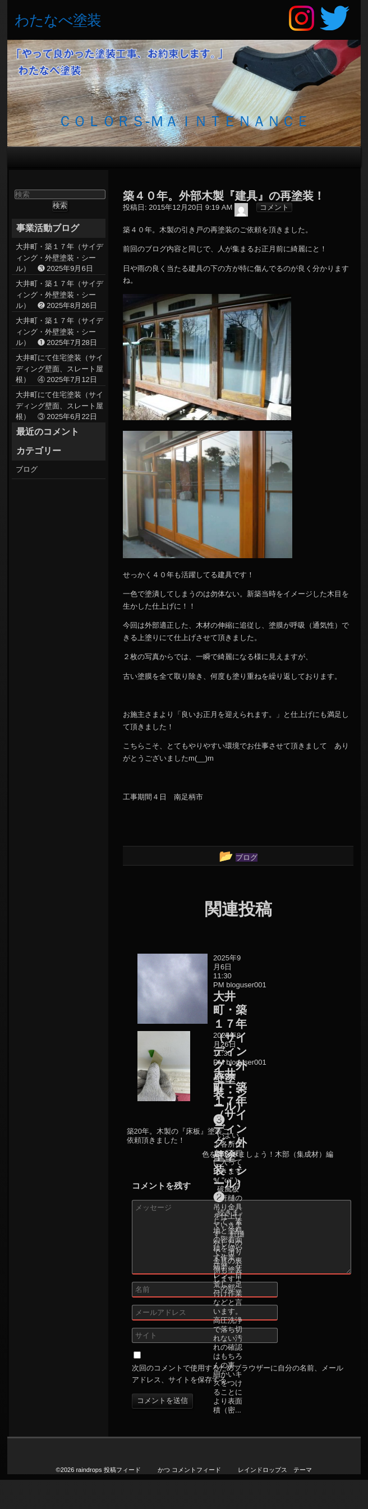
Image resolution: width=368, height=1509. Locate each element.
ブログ (27, 469)
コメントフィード (196, 1469)
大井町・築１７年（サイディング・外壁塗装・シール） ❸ (59, 257)
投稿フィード (122, 1469)
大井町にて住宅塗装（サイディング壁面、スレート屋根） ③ (59, 405)
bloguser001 (246, 985)
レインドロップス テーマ (275, 1469)
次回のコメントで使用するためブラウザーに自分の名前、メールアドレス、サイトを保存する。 (237, 1374)
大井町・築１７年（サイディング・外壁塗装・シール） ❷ (59, 294)
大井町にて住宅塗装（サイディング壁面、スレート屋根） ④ (59, 368)
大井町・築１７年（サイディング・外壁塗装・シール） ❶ (59, 331)
